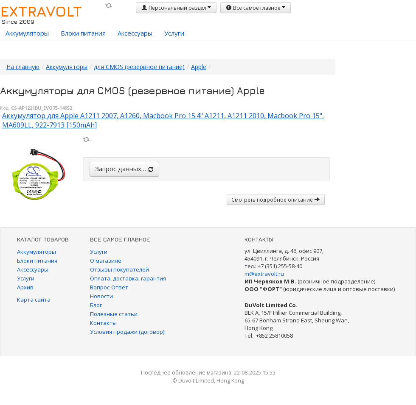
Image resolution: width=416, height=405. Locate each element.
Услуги (174, 33)
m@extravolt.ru (264, 273)
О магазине (105, 260)
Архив (25, 287)
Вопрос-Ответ (109, 287)
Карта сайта (34, 299)
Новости (101, 296)
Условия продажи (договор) (127, 332)
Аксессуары (135, 33)
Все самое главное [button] (255, 7)
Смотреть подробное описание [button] (275, 199)
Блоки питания (83, 33)
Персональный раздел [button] (176, 7)
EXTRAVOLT (41, 11)
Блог (96, 305)
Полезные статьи (114, 314)
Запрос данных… (124, 168)
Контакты (103, 323)
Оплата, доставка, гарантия (128, 278)
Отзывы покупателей (119, 269)
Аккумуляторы (27, 33)
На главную (22, 67)
